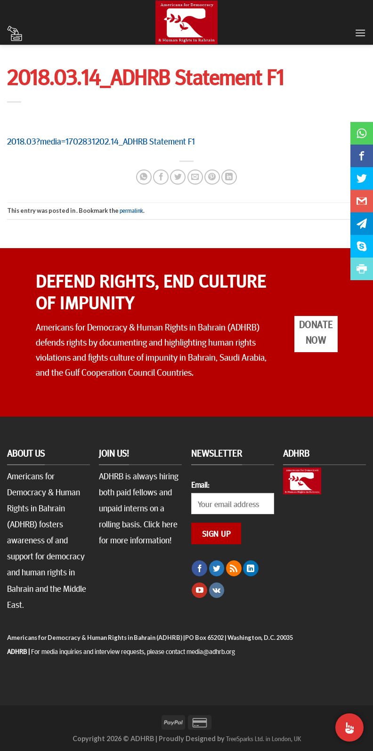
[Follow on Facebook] (199, 568)
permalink (131, 210)
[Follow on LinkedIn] (251, 568)
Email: (200, 484)
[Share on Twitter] (178, 177)
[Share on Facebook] (161, 177)
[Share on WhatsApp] (144, 177)
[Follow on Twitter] (217, 568)
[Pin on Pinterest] (212, 177)
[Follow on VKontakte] (217, 590)
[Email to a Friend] (195, 177)
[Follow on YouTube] (199, 590)
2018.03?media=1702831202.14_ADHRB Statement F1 (101, 141)
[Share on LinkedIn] (229, 177)
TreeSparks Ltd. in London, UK (263, 738)
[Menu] (360, 32)
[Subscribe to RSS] (234, 568)
